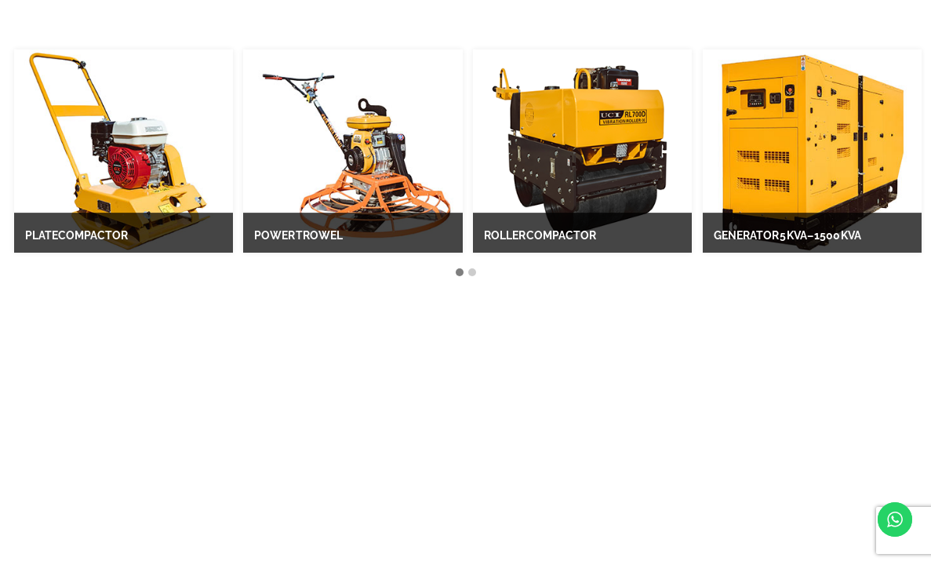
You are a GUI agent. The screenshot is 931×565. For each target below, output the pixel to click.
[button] (459, 273)
